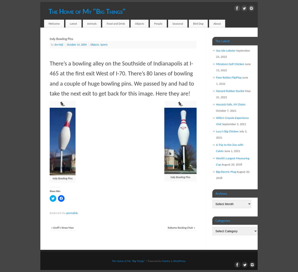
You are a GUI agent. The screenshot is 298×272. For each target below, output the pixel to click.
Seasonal (177, 23)
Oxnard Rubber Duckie (230, 91)
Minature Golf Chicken (230, 64)
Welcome (54, 23)
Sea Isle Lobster (226, 50)
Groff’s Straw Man (62, 228)
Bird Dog (198, 23)
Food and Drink (116, 23)
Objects (139, 23)
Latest (73, 23)
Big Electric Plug (226, 172)
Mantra (166, 261)
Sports (104, 44)
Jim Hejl (58, 44)
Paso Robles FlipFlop (229, 77)
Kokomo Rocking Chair (181, 228)
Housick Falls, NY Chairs (230, 104)
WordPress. (179, 261)
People (158, 23)
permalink (72, 213)
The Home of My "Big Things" (87, 11)
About (217, 23)
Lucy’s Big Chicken (227, 131)
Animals (92, 23)
